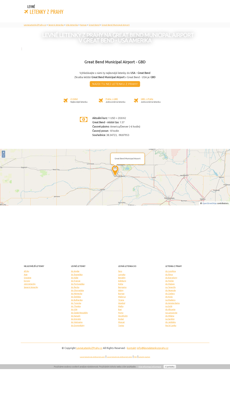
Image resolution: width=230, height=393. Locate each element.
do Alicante (170, 309)
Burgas (121, 294)
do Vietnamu (77, 322)
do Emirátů (76, 319)
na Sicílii (168, 306)
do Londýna (170, 271)
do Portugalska (77, 284)
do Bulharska (77, 300)
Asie (26, 275)
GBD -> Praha (147, 99)
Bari (120, 309)
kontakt (131, 348)
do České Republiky (79, 313)
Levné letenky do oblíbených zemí (92, 357)
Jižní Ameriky (30, 284)
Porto (120, 313)
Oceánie (27, 278)
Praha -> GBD (112, 99)
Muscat (121, 322)
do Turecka (76, 303)
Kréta (120, 284)
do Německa (76, 294)
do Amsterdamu (172, 303)
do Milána (169, 316)
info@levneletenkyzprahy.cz (152, 348)
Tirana (121, 300)
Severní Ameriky (31, 287)
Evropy (27, 281)
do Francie (75, 281)
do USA (74, 309)
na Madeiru (170, 300)
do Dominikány (77, 325)
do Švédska (76, 297)
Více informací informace (150, 367)
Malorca (122, 297)
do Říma (169, 275)
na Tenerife (170, 287)
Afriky (26, 271)
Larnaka (121, 275)
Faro (120, 271)
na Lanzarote (171, 313)
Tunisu (121, 325)
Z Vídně (74, 99)
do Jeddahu (170, 322)
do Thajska (76, 306)
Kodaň (121, 319)
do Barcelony (171, 278)
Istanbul (121, 303)
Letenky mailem (144, 357)
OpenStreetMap (209, 203)
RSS (135, 357)
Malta (120, 306)
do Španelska (77, 275)
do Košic (169, 297)
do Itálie (74, 278)
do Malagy (170, 284)
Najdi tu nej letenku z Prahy (115, 84)
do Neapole (170, 290)
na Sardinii (170, 319)
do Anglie (75, 271)
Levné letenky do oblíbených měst (119, 357)
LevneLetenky (89, 348)
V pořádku (170, 367)
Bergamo (122, 287)
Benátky (121, 278)
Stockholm (123, 316)
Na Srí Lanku (170, 325)
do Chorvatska (77, 290)
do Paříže (169, 281)
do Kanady (75, 316)
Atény (120, 290)
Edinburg (122, 281)
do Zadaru (170, 294)
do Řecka (75, 287)
